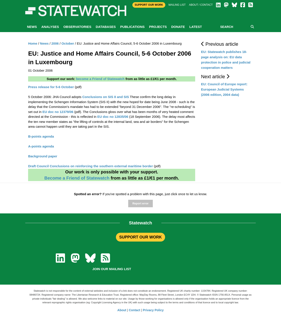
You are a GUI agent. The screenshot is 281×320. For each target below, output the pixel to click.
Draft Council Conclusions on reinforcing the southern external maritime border (90, 166)
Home (32, 43)
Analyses (50, 27)
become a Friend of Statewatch (100, 79)
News (32, 27)
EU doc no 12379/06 (57, 112)
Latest (195, 27)
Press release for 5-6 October (51, 87)
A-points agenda (41, 146)
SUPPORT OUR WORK (140, 237)
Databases (106, 27)
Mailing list (177, 4)
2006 (55, 43)
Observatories (77, 27)
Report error (140, 203)
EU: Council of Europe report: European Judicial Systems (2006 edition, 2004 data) (224, 89)
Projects (158, 27)
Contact (134, 310)
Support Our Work (149, 4)
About (121, 310)
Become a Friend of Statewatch (77, 178)
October (67, 43)
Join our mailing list (111, 269)
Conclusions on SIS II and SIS (105, 97)
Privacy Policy (153, 310)
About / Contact (201, 4)
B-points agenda (41, 136)
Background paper (42, 156)
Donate (178, 27)
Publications (132, 27)
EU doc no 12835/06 (112, 116)
